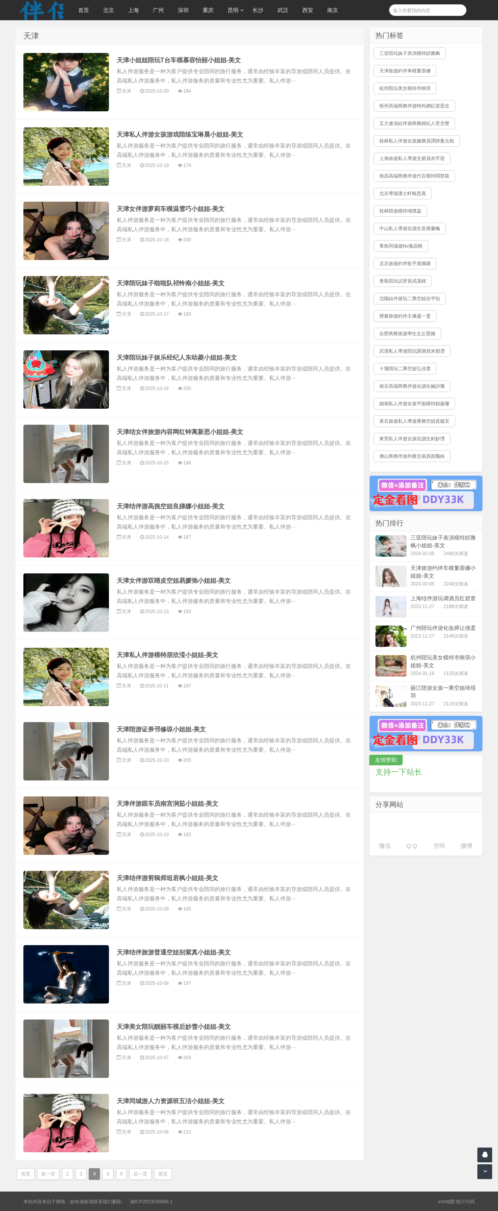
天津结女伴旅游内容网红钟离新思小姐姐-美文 (180, 432)
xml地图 (446, 1201)
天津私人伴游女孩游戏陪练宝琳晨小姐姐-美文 (180, 134)
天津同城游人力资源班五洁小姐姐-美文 (170, 1101)
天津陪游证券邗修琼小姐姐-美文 (161, 729)
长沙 (258, 10)
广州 (158, 10)
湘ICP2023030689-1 (151, 1201)
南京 (332, 10)
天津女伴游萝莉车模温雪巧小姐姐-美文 (170, 209)
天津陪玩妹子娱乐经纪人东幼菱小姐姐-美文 (177, 357)
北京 (108, 10)
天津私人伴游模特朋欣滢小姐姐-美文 (167, 655)
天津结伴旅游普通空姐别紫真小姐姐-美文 (174, 952)
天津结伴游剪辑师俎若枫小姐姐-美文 (167, 878)
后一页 (140, 1174)
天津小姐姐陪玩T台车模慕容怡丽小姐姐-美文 (179, 60)
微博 (466, 845)
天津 (126, 91)
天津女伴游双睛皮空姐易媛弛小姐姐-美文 (174, 580)
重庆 (208, 10)
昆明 (233, 10)
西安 (307, 10)
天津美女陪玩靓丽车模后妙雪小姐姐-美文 (174, 1026)
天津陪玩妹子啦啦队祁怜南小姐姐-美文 (170, 283)
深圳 (183, 10)
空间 (439, 845)
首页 (83, 10)
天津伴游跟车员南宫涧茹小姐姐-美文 (167, 803)
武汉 (282, 10)
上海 (133, 10)
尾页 (163, 1174)
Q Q (412, 845)
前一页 (48, 1174)
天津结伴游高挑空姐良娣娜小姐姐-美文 (170, 506)
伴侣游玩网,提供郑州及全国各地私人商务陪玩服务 (39, 10)
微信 (385, 845)
